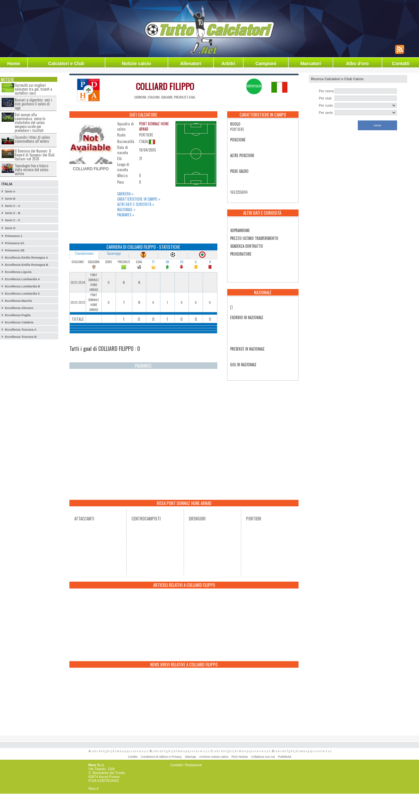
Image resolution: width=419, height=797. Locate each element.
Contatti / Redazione (186, 765)
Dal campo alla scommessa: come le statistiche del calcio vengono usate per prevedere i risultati (30, 122)
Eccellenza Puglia (17, 315)
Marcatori (310, 63)
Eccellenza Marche (18, 300)
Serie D (10, 228)
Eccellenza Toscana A (20, 329)
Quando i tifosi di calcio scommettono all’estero (32, 139)
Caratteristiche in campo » (138, 199)
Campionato (84, 253)
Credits (133, 756)
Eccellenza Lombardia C (22, 293)
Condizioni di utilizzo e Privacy (161, 756)
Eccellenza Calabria (19, 322)
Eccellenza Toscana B (21, 336)
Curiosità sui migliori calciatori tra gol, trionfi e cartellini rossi (33, 89)
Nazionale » (126, 209)
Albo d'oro (357, 63)
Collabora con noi (263, 756)
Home (13, 63)
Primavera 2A (15, 243)
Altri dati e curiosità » (135, 204)
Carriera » (125, 193)
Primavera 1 (13, 236)
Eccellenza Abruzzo (19, 308)
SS (181, 261)
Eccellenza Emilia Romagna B (26, 264)
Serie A (10, 191)
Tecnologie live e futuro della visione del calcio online (31, 169)
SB (167, 261)
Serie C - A (12, 206)
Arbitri (228, 63)
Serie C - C (12, 220)
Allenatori (190, 63)
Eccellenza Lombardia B (22, 286)
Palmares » (125, 214)
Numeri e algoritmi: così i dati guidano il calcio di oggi (33, 104)
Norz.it (93, 788)
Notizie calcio (136, 63)
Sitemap (190, 756)
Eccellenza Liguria (18, 272)
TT (153, 261)
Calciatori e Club (66, 63)
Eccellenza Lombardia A (22, 279)
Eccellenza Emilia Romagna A (26, 257)
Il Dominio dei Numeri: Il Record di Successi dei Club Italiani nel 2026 (34, 155)
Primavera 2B (15, 250)
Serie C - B (12, 213)
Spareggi (114, 253)
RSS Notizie (239, 756)
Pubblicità (284, 756)
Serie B (10, 198)
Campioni (265, 63)
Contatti (400, 63)
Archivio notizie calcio (213, 756)
